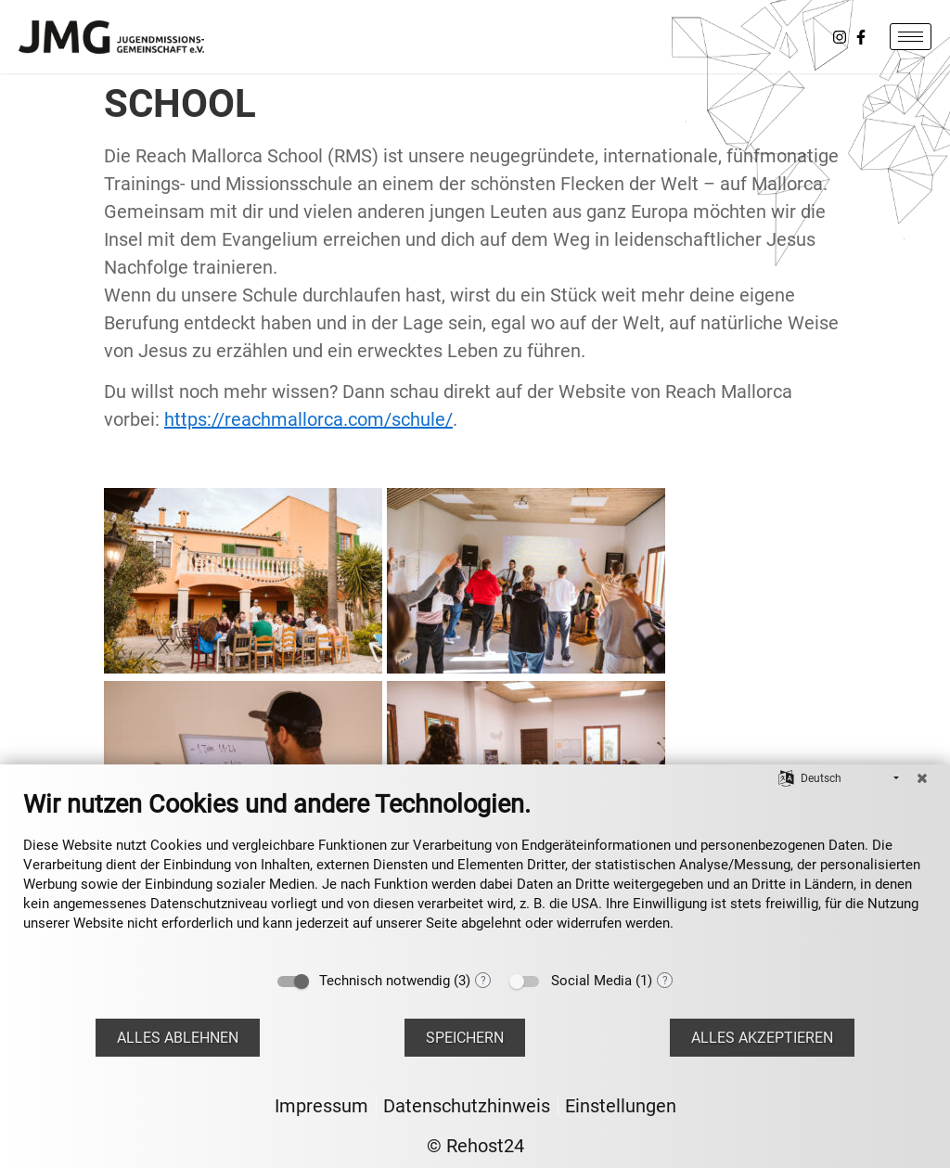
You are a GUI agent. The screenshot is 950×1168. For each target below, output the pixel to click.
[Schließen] (922, 778)
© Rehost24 (475, 1146)
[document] (475, 874)
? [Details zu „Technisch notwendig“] (483, 980)
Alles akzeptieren (762, 1037)
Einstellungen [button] (620, 1106)
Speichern (465, 1037)
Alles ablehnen (177, 1037)
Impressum (321, 1106)
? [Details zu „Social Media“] (665, 980)
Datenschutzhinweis (466, 1106)
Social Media (591, 980)
